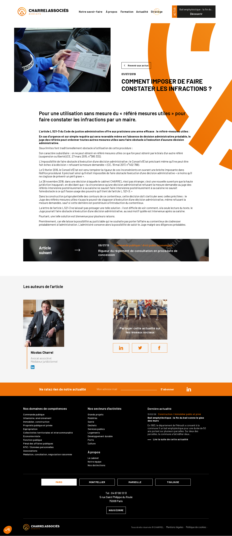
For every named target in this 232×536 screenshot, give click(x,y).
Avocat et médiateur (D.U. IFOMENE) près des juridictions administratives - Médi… (33, 367)
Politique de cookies (196, 527)
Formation (127, 11)
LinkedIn (121, 348)
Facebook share (159, 348)
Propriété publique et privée (37, 425)
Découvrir (196, 13)
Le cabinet (93, 458)
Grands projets (95, 414)
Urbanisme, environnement (37, 418)
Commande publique (33, 414)
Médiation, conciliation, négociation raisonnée (47, 454)
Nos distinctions (96, 465)
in (189, 389)
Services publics (96, 429)
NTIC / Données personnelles (38, 447)
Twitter (140, 348)
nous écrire (116, 510)
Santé (91, 421)
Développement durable (100, 436)
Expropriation (30, 429)
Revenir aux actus (138, 65)
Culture (92, 443)
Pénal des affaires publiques (38, 443)
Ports (91, 439)
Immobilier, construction (36, 421)
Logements (94, 432)
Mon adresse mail (107, 389)
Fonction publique (32, 439)
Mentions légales (174, 527)
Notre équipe (94, 461)
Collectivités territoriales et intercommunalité (48, 432)
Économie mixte (31, 436)
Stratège (157, 11)
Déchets (92, 425)
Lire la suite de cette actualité (170, 439)
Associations (30, 450)
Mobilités (92, 418)
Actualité (142, 11)
